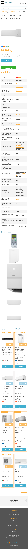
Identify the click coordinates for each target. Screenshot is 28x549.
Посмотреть (19, 63)
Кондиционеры (13, 11)
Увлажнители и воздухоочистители (14, 537)
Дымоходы (14, 531)
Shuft (19, 77)
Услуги (14, 522)
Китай (18, 114)
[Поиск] (25, 8)
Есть (17, 199)
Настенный (19, 87)
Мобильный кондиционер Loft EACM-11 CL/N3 (19, 349)
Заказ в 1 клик (8, 68)
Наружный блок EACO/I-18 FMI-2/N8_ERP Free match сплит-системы (6, 431)
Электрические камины (14, 535)
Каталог (7, 11)
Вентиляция (20, 147)
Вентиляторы (14, 536)
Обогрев (18, 144)
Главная (2, 11)
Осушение (19, 145)
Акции (14, 521)
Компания (14, 518)
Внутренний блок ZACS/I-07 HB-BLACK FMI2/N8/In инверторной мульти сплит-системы (7, 351)
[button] (25, 500)
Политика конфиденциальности (14, 525)
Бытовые (19, 91)
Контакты (14, 520)
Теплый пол (14, 538)
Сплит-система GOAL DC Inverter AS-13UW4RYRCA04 (20, 388)
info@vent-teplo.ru (22, 3)
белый (18, 124)
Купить (6, 60)
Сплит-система (20, 83)
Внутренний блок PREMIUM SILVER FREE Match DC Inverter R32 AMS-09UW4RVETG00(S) (20, 431)
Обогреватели (14, 533)
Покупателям (14, 524)
